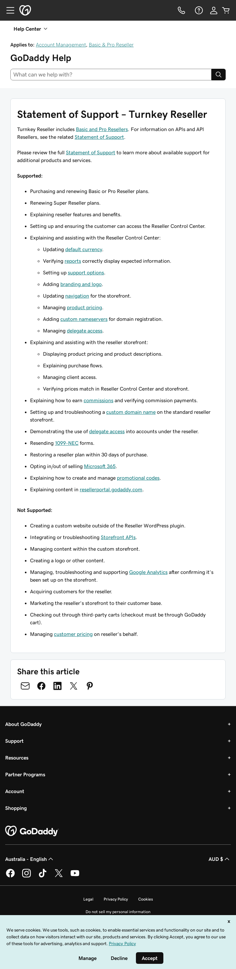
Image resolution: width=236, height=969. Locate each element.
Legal (88, 899)
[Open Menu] (7, 10)
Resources (16, 757)
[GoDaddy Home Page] (32, 831)
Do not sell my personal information (118, 912)
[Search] (218, 74)
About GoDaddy (23, 724)
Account (14, 791)
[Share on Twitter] (74, 686)
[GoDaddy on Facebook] (10, 876)
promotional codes (138, 477)
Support (14, 740)
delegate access (84, 330)
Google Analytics (148, 572)
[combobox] (111, 74)
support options (86, 272)
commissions (98, 400)
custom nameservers (84, 318)
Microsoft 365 (100, 466)
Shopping (16, 808)
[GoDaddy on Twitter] (59, 876)
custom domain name (131, 411)
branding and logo (81, 284)
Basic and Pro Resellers (102, 129)
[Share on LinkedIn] (57, 686)
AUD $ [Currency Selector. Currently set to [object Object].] (220, 859)
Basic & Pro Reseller (111, 44)
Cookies (145, 899)
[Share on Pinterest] (90, 686)
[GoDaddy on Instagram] (26, 876)
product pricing (84, 307)
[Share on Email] (25, 686)
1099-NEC (66, 442)
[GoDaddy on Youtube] (75, 876)
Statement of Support (99, 136)
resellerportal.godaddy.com (111, 489)
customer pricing (73, 634)
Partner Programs (25, 774)
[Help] (198, 10)
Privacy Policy (116, 899)
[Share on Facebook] (41, 686)
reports (73, 260)
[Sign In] (214, 10)
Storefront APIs (118, 537)
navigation (77, 295)
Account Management (61, 44)
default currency (83, 249)
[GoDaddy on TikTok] (42, 876)
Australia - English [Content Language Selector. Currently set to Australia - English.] (30, 859)
